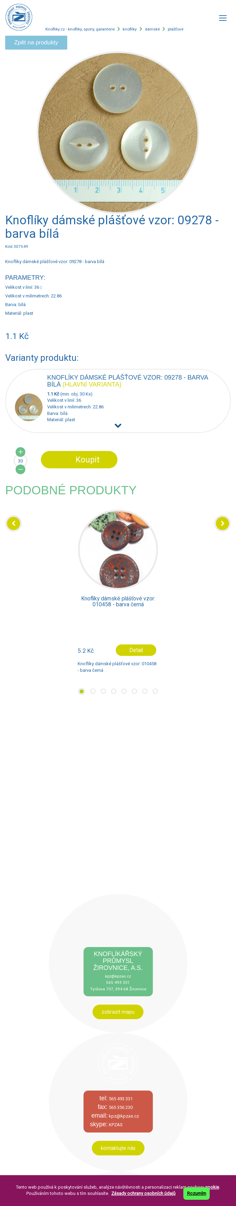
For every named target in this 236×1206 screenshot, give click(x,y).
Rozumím (196, 1193)
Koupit (87, 460)
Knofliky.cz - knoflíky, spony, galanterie (80, 29)
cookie (212, 1187)
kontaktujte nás (118, 1148)
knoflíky (130, 29)
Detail (136, 650)
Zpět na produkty (36, 42)
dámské (152, 29)
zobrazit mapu (118, 1012)
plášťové (175, 29)
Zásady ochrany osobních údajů (143, 1193)
